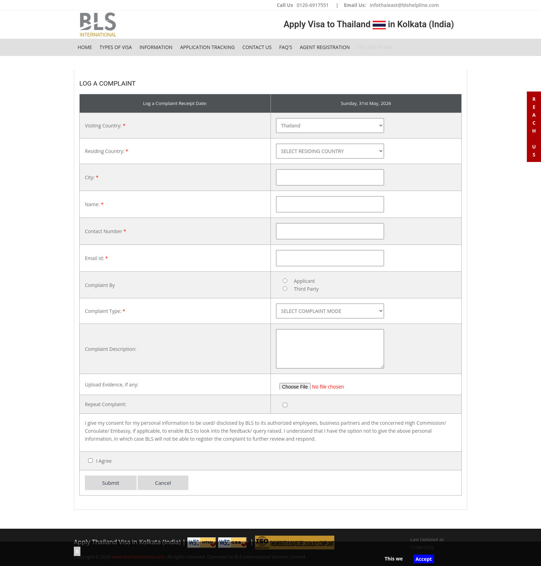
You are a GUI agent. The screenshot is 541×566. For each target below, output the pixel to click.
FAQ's (285, 47)
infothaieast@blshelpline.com (404, 5)
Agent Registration (325, 47)
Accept (423, 559)
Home (85, 47)
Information (156, 47)
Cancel (163, 482)
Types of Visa (116, 47)
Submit (110, 482)
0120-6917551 (313, 5)
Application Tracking (207, 47)
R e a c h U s (534, 127)
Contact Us (257, 47)
